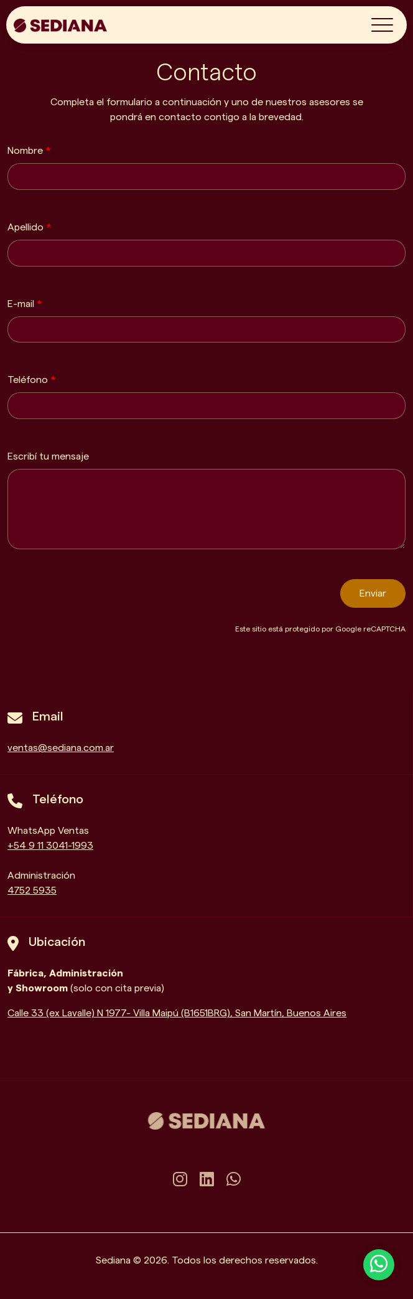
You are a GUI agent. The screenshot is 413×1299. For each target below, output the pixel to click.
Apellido (29, 227)
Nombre (29, 151)
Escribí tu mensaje (48, 456)
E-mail (24, 304)
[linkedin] (207, 1180)
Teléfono (31, 380)
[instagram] (180, 1180)
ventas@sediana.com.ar (60, 748)
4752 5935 (32, 890)
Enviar (373, 593)
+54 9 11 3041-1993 (50, 846)
